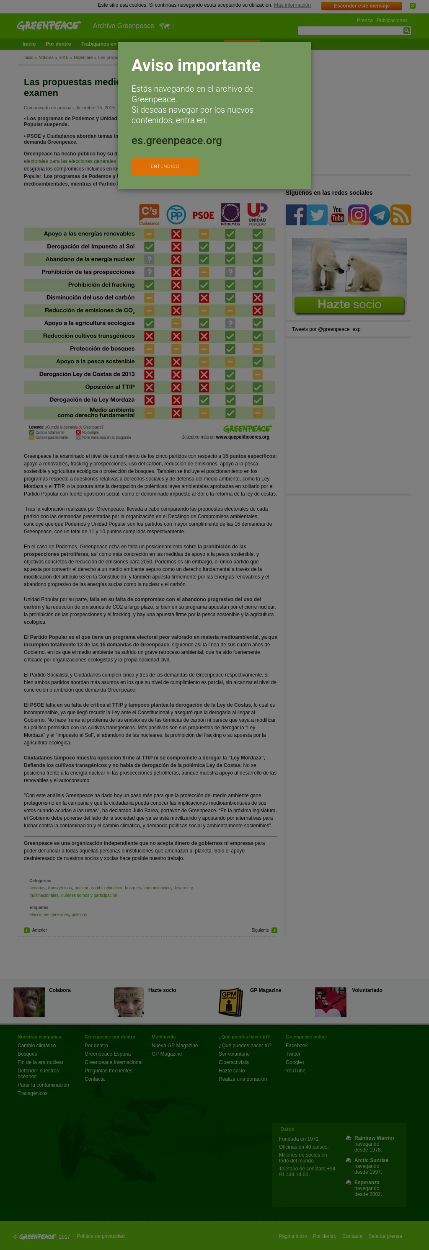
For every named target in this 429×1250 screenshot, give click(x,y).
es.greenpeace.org (177, 140)
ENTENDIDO (165, 166)
